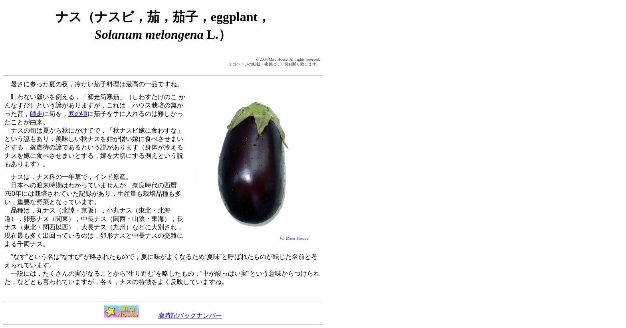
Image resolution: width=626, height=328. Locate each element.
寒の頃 (77, 113)
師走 (36, 113)
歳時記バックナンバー (190, 315)
